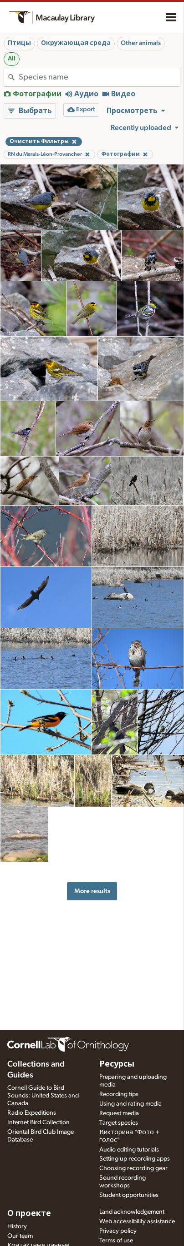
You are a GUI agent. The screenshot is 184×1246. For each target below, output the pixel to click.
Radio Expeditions (31, 1113)
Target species (118, 1123)
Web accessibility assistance (137, 1221)
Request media (119, 1113)
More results (92, 891)
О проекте (29, 1214)
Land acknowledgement (131, 1212)
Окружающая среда (76, 43)
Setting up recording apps (134, 1159)
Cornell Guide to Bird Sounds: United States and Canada (43, 1096)
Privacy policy (118, 1231)
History (17, 1226)
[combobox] (99, 77)
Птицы (19, 43)
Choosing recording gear (133, 1168)
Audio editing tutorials (129, 1150)
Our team (20, 1236)
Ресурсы (116, 1064)
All (11, 58)
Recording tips (118, 1094)
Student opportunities (128, 1195)
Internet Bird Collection (38, 1122)
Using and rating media (130, 1104)
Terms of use (116, 1240)
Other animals (141, 43)
